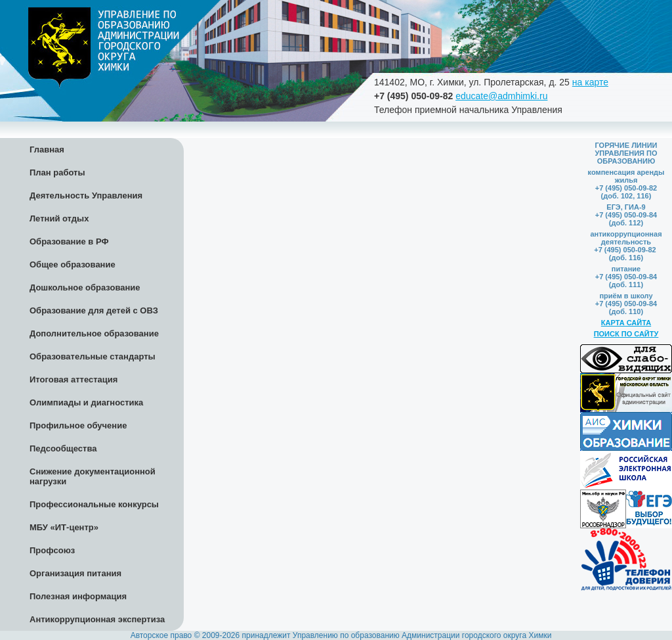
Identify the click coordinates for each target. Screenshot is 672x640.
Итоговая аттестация (73, 379)
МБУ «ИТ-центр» (64, 527)
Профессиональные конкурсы (94, 504)
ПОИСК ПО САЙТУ (626, 334)
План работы (57, 172)
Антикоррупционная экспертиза (97, 619)
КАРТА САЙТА (626, 323)
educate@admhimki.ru (501, 96)
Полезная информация (78, 596)
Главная (47, 149)
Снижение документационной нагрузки (93, 476)
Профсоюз (52, 550)
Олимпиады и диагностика (86, 402)
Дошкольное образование (85, 287)
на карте (590, 82)
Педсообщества (63, 448)
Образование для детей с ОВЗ (94, 310)
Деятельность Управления (86, 195)
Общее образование (73, 264)
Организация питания (75, 573)
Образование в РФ (69, 241)
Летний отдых (59, 218)
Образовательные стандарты (93, 356)
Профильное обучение (78, 425)
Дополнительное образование (94, 333)
